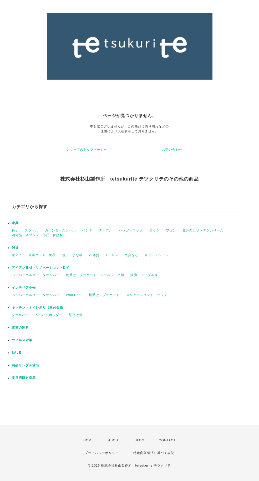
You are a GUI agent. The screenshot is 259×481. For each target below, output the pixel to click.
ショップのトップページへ (86, 149)
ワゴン (171, 230)
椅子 (15, 230)
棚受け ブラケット (104, 295)
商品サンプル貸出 (25, 365)
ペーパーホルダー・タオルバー (36, 275)
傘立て (17, 255)
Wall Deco (74, 295)
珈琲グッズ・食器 (42, 255)
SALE (16, 353)
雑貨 (15, 248)
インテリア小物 (24, 287)
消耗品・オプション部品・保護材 (37, 235)
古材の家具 (20, 327)
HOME (88, 440)
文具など (131, 255)
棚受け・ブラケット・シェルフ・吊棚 (95, 275)
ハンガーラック (131, 230)
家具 (15, 223)
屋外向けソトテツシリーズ (203, 230)
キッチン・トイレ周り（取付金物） (39, 307)
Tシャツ (112, 255)
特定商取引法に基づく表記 (153, 453)
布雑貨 (94, 255)
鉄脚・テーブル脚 (144, 275)
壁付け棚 (76, 315)
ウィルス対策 (22, 340)
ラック (154, 230)
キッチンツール (157, 255)
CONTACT (167, 440)
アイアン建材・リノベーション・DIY (40, 267)
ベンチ (87, 230)
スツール (32, 230)
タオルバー (20, 315)
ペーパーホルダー (49, 315)
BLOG (139, 440)
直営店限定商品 (24, 378)
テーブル (106, 230)
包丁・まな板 (72, 255)
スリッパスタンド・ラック (146, 295)
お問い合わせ (172, 149)
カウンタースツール (60, 230)
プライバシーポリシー (102, 453)
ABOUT (114, 440)
